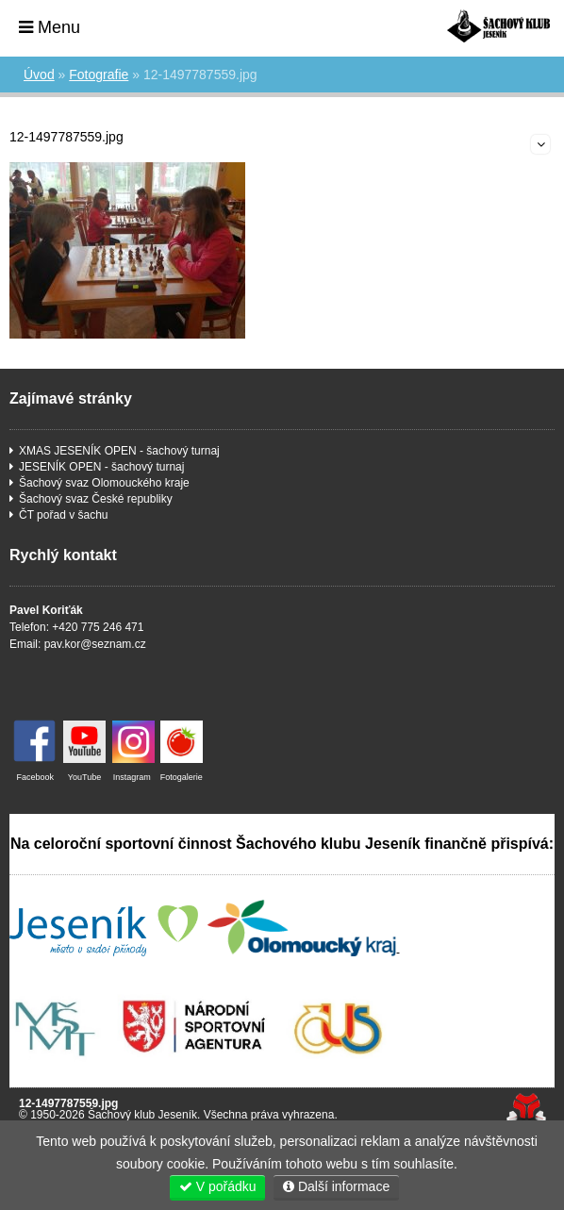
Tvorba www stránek (526, 1108)
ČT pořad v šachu (63, 515)
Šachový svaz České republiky (96, 499)
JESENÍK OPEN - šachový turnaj (101, 466)
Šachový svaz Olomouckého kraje (104, 482)
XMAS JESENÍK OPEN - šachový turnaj (119, 450)
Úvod (498, 25)
